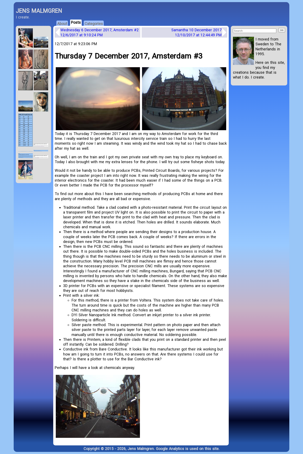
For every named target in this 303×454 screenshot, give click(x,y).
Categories (94, 23)
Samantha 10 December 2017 (196, 32)
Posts (76, 22)
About (62, 23)
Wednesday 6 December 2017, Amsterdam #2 (99, 32)
